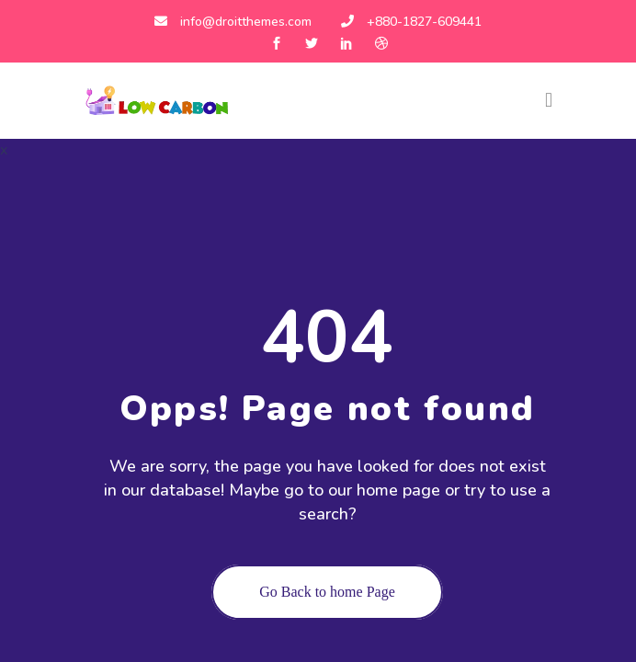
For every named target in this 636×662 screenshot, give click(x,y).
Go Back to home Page (327, 591)
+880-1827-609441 (411, 21)
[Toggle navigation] (548, 100)
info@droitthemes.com (233, 21)
